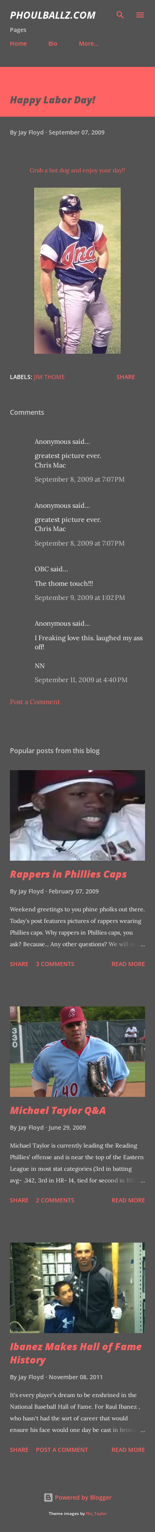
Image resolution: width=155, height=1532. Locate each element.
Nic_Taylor (96, 1513)
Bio (52, 43)
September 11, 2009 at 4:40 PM (81, 679)
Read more (128, 964)
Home (18, 43)
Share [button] (126, 377)
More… (88, 43)
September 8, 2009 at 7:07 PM (80, 479)
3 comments (55, 964)
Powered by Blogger (77, 1497)
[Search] (120, 15)
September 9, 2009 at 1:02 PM (80, 597)
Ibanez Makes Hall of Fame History (76, 1352)
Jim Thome (49, 377)
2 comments (55, 1200)
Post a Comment (35, 701)
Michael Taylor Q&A (58, 1110)
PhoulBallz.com (52, 15)
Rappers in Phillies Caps (68, 874)
